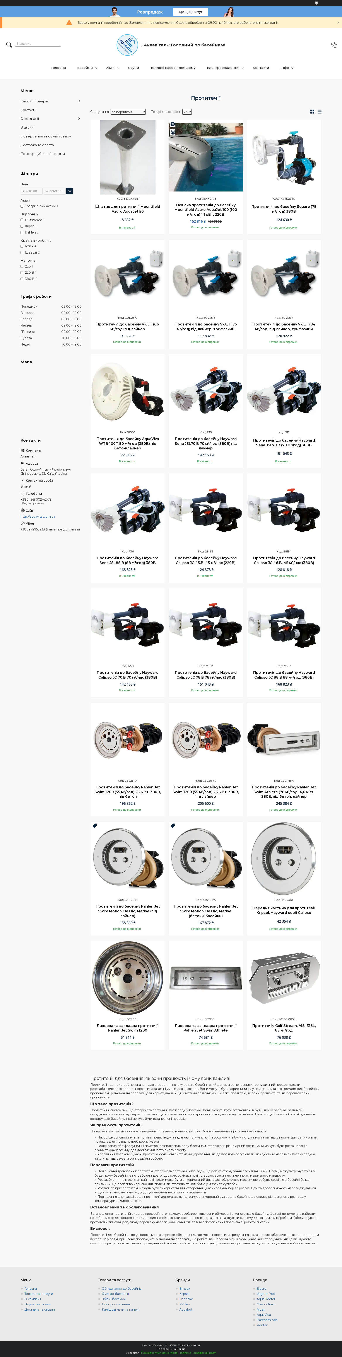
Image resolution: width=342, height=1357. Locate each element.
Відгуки (27, 127)
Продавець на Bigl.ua (171, 1348)
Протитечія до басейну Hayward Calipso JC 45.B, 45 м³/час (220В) (206, 560)
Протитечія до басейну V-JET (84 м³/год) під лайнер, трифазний (283, 326)
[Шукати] (9, 45)
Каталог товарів (34, 101)
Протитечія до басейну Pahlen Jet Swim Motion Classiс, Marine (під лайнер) (128, 911)
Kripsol (184, 1294)
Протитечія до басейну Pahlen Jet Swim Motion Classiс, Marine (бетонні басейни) (206, 911)
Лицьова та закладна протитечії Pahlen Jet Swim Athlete (206, 1028)
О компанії (30, 119)
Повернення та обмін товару (46, 136)
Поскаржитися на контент (159, 1352)
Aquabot (185, 1309)
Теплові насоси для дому (173, 68)
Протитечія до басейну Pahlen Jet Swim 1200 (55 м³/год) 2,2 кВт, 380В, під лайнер (206, 792)
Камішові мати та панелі (120, 1309)
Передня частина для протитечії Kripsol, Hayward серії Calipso (283, 910)
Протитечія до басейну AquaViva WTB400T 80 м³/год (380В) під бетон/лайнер (127, 443)
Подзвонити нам (37, 1304)
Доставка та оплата (37, 145)
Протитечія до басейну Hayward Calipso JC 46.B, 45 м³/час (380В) (284, 560)
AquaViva (264, 1315)
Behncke (186, 1299)
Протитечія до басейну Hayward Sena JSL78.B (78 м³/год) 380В (284, 442)
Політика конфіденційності (197, 1352)
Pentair (262, 1325)
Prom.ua (194, 1345)
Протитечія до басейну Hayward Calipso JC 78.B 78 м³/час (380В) (206, 675)
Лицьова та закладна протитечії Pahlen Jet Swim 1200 (128, 1028)
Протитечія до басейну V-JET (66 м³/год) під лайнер (127, 326)
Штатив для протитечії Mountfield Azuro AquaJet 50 (127, 209)
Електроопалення (223, 68)
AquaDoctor (266, 1299)
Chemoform (266, 1304)
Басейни (85, 68)
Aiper (261, 1309)
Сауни (133, 68)
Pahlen (184, 1304)
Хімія (110, 68)
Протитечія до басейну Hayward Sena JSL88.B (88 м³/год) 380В (128, 560)
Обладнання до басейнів (122, 1289)
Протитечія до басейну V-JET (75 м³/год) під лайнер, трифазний (205, 326)
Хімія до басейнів (115, 1294)
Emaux (184, 1289)
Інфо (284, 68)
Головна (58, 68)
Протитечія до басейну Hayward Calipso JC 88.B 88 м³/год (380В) (284, 675)
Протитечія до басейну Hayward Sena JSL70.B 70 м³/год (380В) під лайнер (206, 443)
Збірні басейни (114, 1299)
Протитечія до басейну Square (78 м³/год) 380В (283, 209)
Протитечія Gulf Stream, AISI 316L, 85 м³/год (284, 1028)
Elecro (261, 1289)
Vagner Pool (266, 1294)
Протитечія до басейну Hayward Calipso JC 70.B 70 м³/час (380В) (128, 675)
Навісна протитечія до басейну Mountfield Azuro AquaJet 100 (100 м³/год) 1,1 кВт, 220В (205, 210)
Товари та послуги (38, 1294)
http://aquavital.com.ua (38, 516)
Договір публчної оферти (43, 154)
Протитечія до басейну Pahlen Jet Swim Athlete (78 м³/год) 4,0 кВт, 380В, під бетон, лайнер (284, 792)
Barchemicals (267, 1320)
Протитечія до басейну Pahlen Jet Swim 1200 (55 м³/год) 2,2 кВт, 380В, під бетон (127, 792)
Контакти (261, 68)
